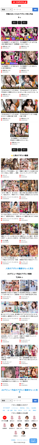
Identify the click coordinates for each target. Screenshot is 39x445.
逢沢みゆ (12, 419)
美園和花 (27, 419)
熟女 (15, 410)
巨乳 (4, 410)
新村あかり (12, 426)
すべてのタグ (6, 408)
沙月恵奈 (23, 434)
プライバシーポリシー (22, 440)
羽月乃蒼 (19, 419)
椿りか (27, 426)
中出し (28, 408)
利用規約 (13, 440)
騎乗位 (34, 410)
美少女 (20, 410)
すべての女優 (4, 419)
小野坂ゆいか (34, 419)
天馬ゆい (16, 434)
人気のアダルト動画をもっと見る (19, 268)
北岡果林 (4, 426)
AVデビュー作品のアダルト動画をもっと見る (19, 391)
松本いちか (19, 426)
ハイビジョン (15, 408)
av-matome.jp (19, 2)
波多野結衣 (34, 426)
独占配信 (34, 408)
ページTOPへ (33, 440)
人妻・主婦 (9, 410)
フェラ (25, 410)
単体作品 (22, 408)
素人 (30, 410)
